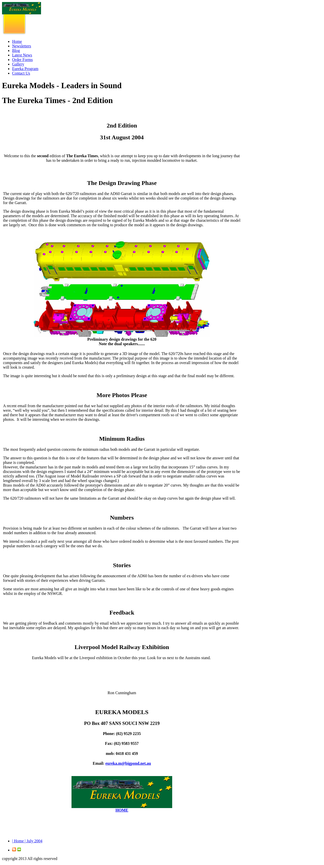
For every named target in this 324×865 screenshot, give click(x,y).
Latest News (22, 55)
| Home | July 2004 (27, 841)
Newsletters (21, 46)
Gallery (18, 64)
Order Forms (22, 59)
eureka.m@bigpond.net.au (128, 763)
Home (17, 41)
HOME (122, 810)
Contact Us (21, 73)
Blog (16, 50)
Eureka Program (25, 69)
